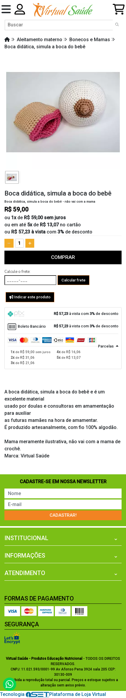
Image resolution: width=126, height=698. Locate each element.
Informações (24, 555)
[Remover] (9, 243)
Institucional (26, 538)
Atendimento (24, 573)
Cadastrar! (63, 515)
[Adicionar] (30, 243)
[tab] (63, 314)
